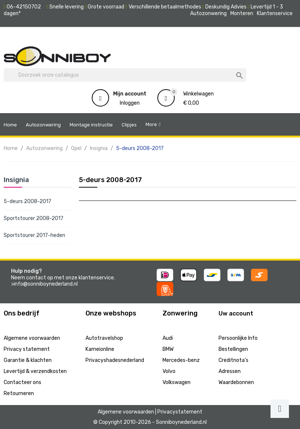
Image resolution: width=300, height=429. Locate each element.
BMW (168, 349)
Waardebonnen (236, 382)
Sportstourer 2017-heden (34, 235)
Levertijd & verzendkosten (35, 371)
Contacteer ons (22, 382)
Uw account (236, 313)
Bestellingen (233, 349)
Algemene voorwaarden (32, 338)
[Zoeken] (125, 75)
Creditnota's (233, 360)
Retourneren (19, 393)
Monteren (241, 13)
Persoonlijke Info (238, 338)
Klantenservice (275, 13)
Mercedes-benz (181, 360)
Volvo (169, 371)
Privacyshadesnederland (115, 360)
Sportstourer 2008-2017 (33, 218)
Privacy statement (27, 349)
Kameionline (100, 349)
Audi (168, 338)
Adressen (230, 371)
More (151, 124)
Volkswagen (177, 382)
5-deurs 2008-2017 (27, 201)
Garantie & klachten (28, 360)
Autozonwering (208, 13)
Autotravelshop (104, 338)
